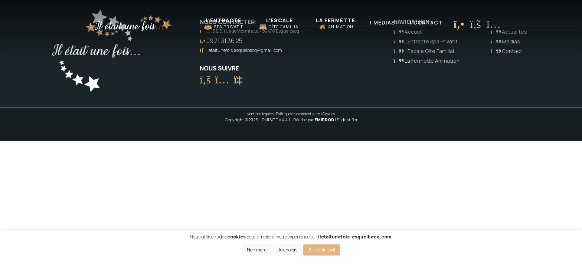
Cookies (329, 113)
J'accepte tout (322, 250)
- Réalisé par (313, 119)
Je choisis (287, 250)
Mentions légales (260, 113)
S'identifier (347, 119)
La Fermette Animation (426, 60)
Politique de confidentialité (298, 113)
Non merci (257, 250)
